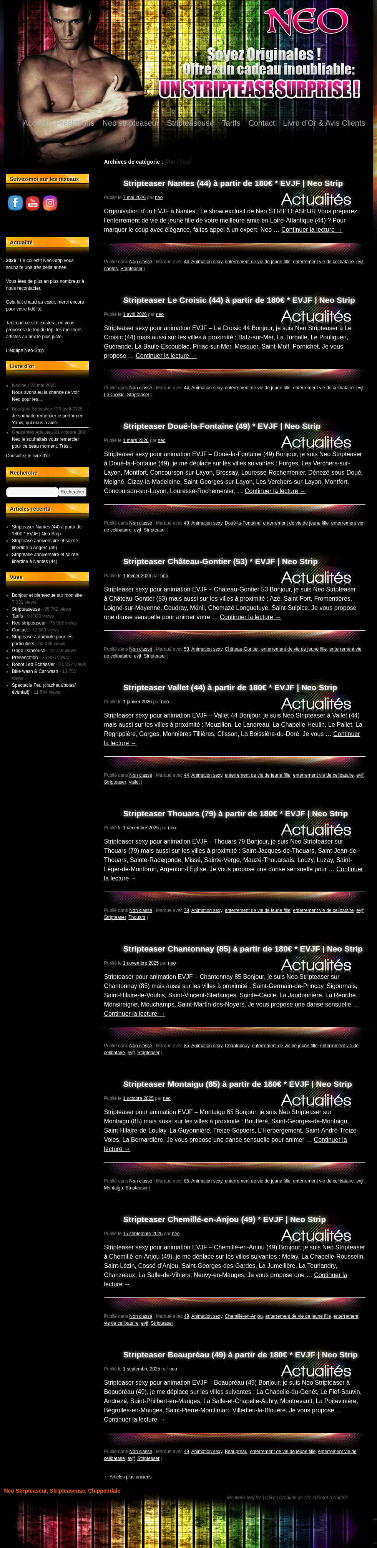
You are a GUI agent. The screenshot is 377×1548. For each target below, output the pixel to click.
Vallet (134, 782)
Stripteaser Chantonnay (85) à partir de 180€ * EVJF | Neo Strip (243, 948)
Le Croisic (114, 394)
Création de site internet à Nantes (313, 1497)
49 (186, 523)
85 (186, 1045)
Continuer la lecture (311, 229)
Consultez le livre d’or (28, 455)
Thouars (136, 917)
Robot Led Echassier (33, 664)
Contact (261, 123)
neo (159, 197)
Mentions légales (244, 1497)
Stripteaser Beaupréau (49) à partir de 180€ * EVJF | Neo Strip (240, 1354)
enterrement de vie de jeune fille (258, 261)
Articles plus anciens (128, 1477)
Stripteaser (131, 268)
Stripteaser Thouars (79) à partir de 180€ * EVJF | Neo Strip (235, 813)
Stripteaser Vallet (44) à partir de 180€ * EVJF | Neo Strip (230, 687)
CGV (270, 1497)
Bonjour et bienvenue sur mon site (47, 595)
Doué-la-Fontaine (243, 523)
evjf (360, 261)
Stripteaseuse (190, 123)
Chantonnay (237, 1045)
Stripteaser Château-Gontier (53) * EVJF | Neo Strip (220, 561)
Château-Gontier (242, 649)
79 (186, 910)
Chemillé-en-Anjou (244, 1316)
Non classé (141, 261)
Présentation (25, 657)
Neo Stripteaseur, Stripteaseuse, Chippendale (62, 1491)
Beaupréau (236, 1451)
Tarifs (231, 123)
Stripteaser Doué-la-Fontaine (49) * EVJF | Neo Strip (222, 426)
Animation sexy (206, 261)
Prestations (75, 123)
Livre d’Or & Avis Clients (324, 123)
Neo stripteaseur (131, 123)
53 (186, 649)
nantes (111, 268)
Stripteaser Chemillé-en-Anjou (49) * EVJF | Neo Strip (224, 1219)
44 (186, 261)
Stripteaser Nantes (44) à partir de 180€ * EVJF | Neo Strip (233, 183)
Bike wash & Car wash (35, 671)
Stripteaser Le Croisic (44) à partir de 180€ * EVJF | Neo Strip (239, 300)
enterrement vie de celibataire (323, 261)
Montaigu (113, 1188)
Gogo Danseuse (28, 650)
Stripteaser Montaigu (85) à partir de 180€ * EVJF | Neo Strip (237, 1084)
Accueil (35, 123)
